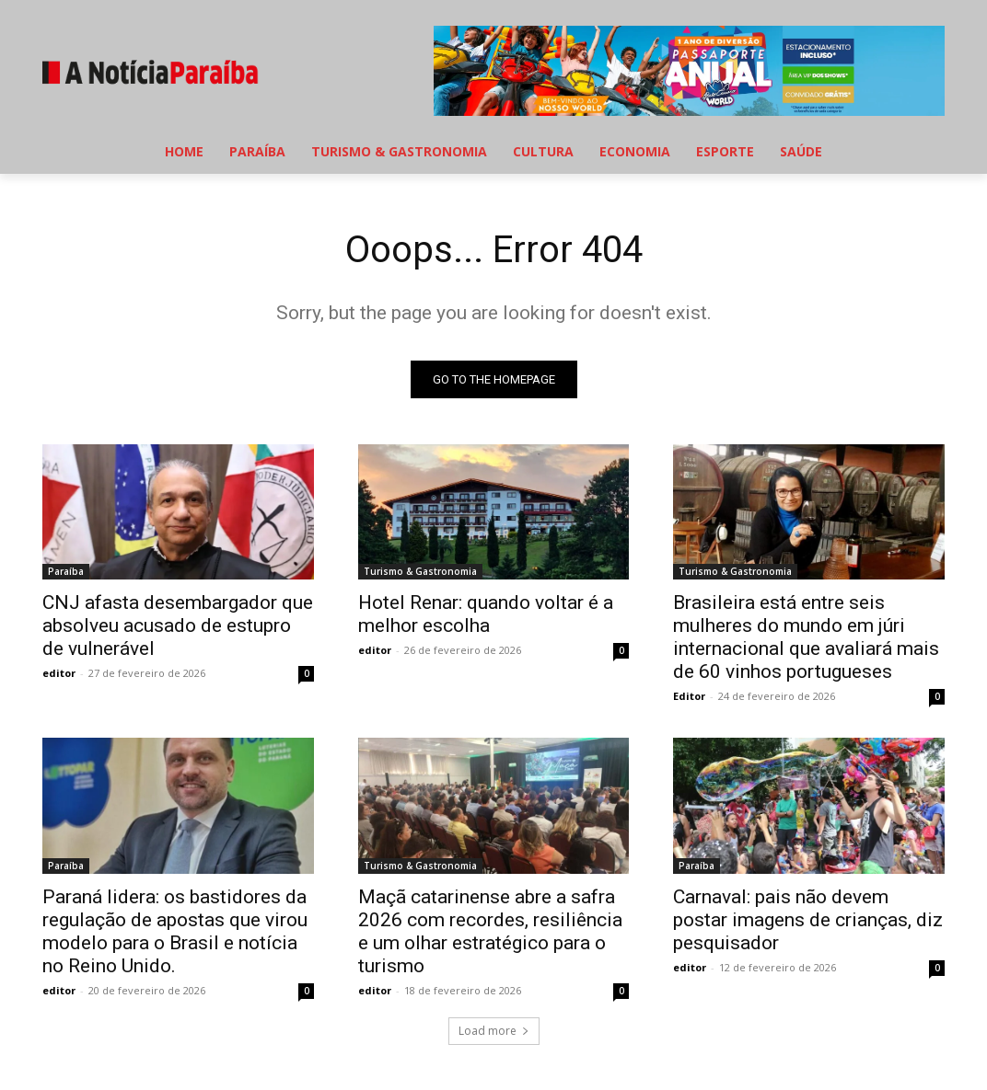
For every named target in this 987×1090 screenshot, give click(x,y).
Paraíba (66, 572)
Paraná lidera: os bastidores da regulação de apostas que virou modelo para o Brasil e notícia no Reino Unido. (175, 931)
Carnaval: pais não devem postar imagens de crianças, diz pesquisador (808, 920)
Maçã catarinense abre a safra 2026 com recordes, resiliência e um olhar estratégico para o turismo (490, 931)
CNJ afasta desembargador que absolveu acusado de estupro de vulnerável (177, 626)
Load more (494, 1030)
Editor (689, 697)
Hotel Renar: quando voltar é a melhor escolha (485, 614)
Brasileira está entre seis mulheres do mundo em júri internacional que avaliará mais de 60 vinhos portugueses (806, 637)
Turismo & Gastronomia (420, 572)
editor (58, 674)
